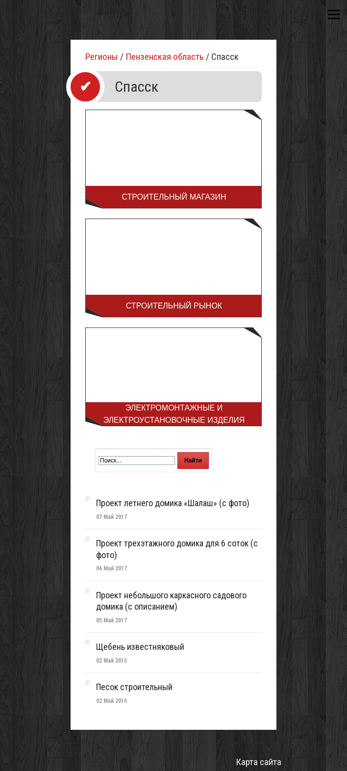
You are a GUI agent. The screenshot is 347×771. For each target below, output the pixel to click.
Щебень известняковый (140, 647)
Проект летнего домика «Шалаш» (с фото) (172, 503)
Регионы (101, 56)
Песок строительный (134, 687)
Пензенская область (164, 56)
